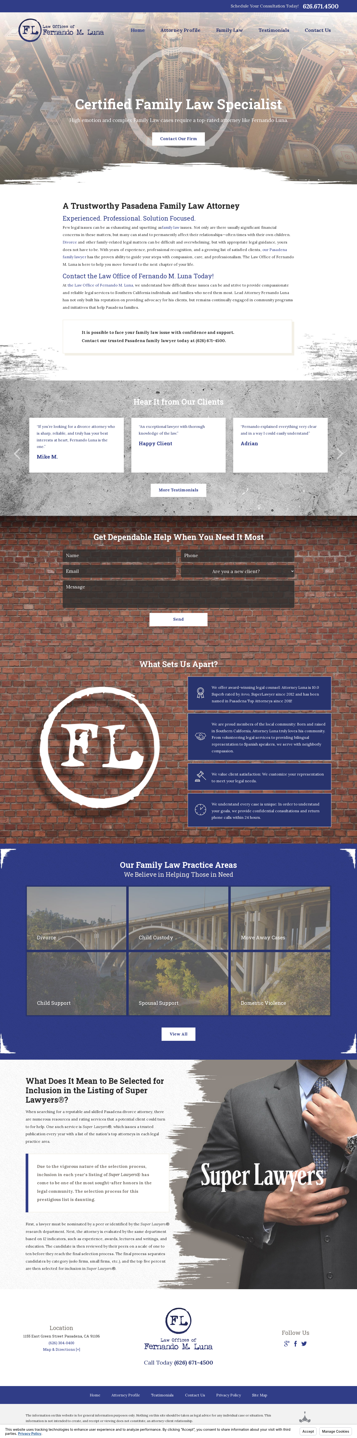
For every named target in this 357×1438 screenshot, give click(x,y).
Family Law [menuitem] (229, 30)
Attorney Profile (126, 1395)
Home (95, 1395)
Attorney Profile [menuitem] (180, 30)
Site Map (259, 1395)
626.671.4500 (321, 6)
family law (170, 227)
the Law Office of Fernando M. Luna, (101, 285)
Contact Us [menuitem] (318, 30)
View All (178, 1034)
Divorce (70, 242)
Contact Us (195, 1395)
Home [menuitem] (138, 30)
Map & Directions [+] (61, 1349)
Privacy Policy (228, 1395)
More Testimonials (178, 490)
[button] (16, 454)
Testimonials (162, 1395)
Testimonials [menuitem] (274, 30)
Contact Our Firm (178, 138)
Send (178, 619)
